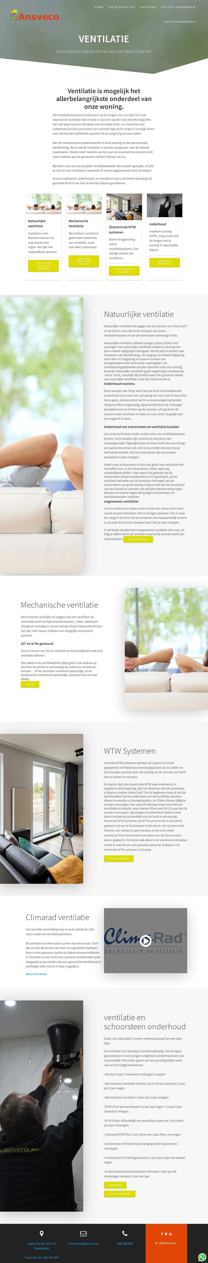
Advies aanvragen (179, 22)
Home (99, 7)
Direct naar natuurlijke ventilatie (43, 266)
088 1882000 (125, 1243)
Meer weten (115, 1185)
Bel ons (30, 684)
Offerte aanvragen (178, 7)
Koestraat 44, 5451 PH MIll (41, 1257)
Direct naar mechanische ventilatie (84, 261)
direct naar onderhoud (164, 262)
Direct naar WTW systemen (124, 270)
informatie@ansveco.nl (83, 1243)
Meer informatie (36, 974)
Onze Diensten (122, 7)
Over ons (148, 7)
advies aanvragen (138, 539)
